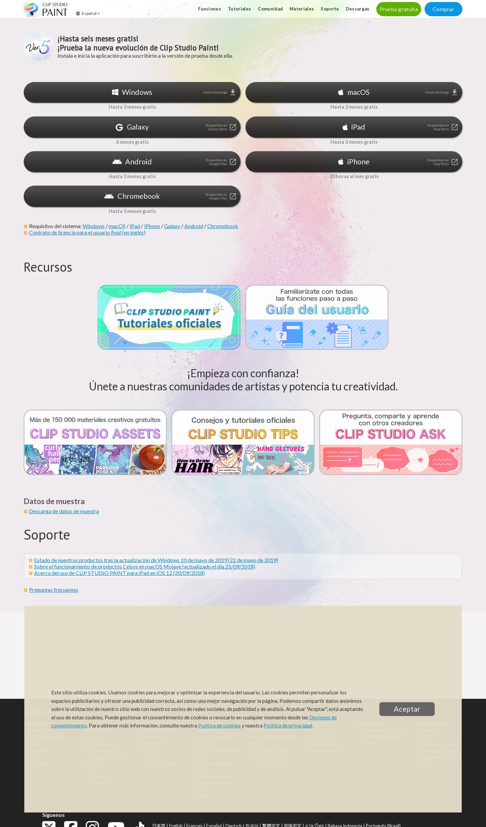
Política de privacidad (288, 725)
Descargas (358, 8)
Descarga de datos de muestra (64, 511)
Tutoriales (239, 8)
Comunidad (270, 8)
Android (193, 226)
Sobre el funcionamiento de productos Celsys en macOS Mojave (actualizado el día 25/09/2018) (144, 566)
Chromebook (222, 226)
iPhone (152, 226)
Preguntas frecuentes (53, 589)
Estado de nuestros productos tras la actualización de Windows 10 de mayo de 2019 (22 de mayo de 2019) (156, 560)
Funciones (209, 8)
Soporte (330, 8)
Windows (94, 226)
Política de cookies (219, 725)
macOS (117, 226)
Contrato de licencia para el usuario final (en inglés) (87, 232)
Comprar (443, 9)
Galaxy (172, 226)
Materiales (302, 8)
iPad (135, 226)
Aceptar (407, 709)
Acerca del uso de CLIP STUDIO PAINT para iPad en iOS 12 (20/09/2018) (119, 573)
